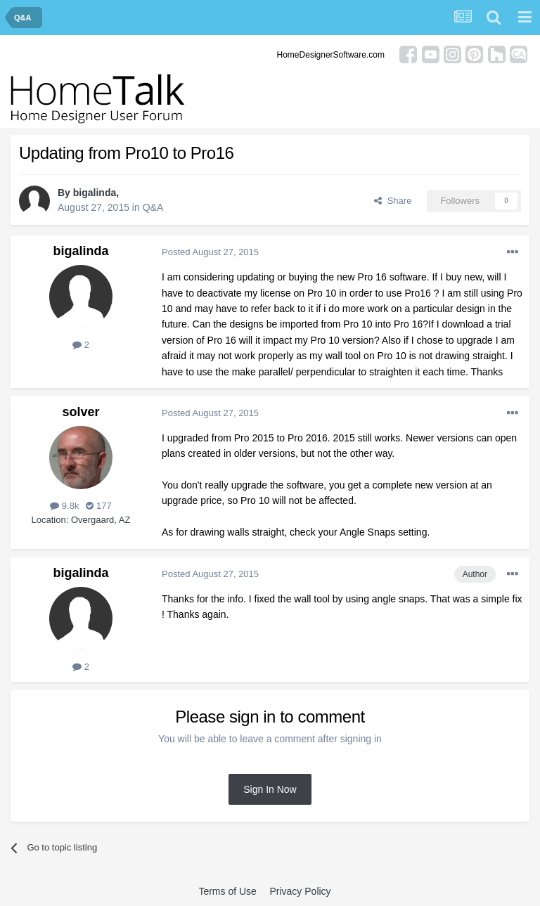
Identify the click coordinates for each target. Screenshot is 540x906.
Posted (210, 252)
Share (392, 200)
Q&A (153, 207)
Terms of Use (227, 891)
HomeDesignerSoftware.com (331, 55)
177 (98, 505)
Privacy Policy (299, 891)
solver (80, 412)
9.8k (64, 505)
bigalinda (94, 192)
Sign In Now (269, 789)
